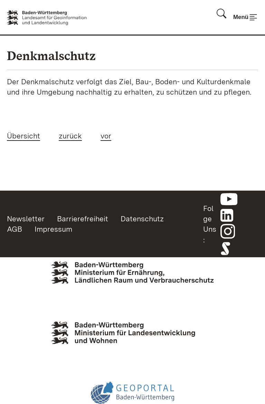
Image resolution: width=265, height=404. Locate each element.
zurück (70, 135)
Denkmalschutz (51, 55)
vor (106, 135)
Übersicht (23, 135)
